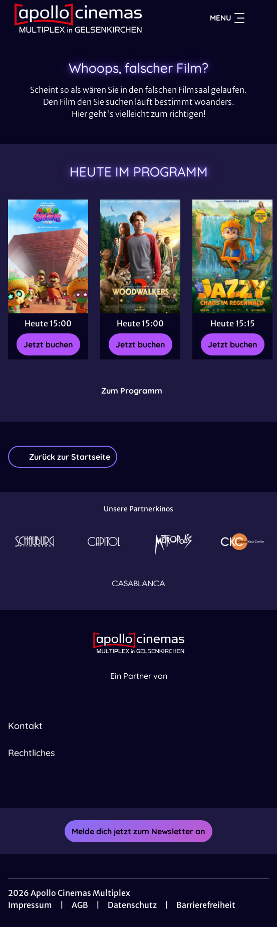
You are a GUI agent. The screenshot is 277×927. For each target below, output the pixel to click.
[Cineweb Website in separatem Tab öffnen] (138, 687)
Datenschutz (132, 905)
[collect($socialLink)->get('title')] (128, 786)
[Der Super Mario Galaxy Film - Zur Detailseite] (48, 256)
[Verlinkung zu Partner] (34, 541)
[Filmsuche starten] (259, 18)
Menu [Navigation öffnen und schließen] (227, 18)
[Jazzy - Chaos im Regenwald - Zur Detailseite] (232, 256)
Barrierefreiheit (205, 905)
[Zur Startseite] (78, 18)
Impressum (30, 905)
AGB (80, 905)
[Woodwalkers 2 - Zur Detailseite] (140, 256)
